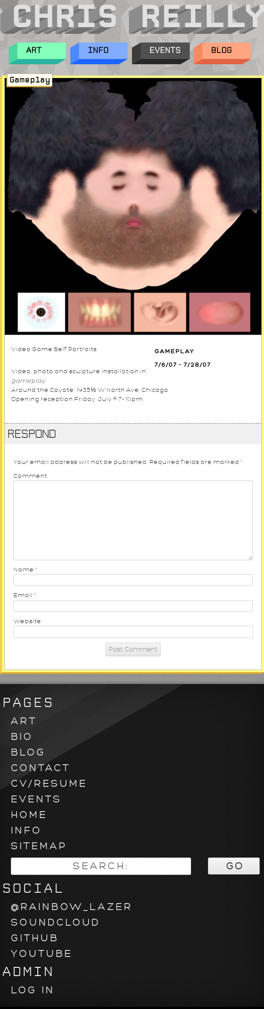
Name (25, 569)
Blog (226, 51)
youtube (42, 953)
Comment (30, 476)
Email (24, 595)
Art (41, 51)
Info (103, 51)
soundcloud (55, 922)
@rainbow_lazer (71, 906)
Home (29, 814)
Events (165, 51)
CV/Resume (49, 783)
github (35, 938)
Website (27, 621)
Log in (33, 990)
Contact (40, 768)
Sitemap (39, 846)
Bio (22, 736)
